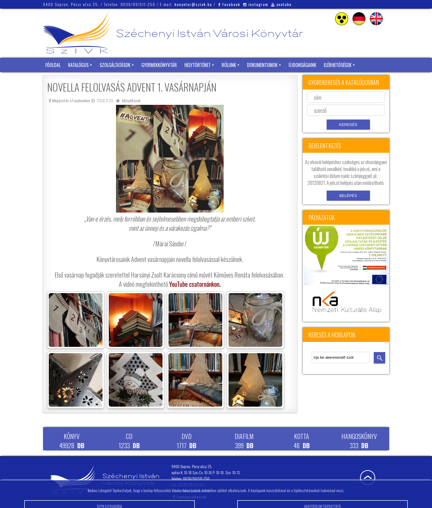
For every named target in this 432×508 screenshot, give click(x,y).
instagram (255, 4)
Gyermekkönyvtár (159, 65)
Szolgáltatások (115, 65)
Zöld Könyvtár (60, 79)
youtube (281, 4)
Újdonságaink (302, 65)
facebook (229, 4)
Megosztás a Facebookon (69, 100)
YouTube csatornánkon (194, 284)
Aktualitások (131, 100)
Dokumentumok (262, 65)
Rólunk (229, 65)
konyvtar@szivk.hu (193, 4)
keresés (379, 358)
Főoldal (53, 65)
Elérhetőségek (337, 65)
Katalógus (78, 65)
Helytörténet (197, 65)
